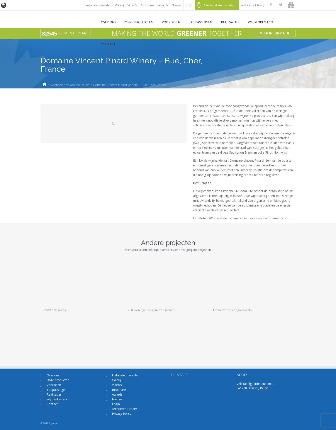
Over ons (108, 22)
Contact (108, 44)
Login (188, 5)
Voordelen (171, 22)
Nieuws (177, 5)
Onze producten (139, 22)
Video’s (132, 5)
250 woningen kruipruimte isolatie (151, 358)
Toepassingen (200, 22)
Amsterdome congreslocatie (233, 358)
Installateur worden (98, 5)
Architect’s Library (252, 5)
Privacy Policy (121, 413)
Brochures (147, 5)
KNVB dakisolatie (55, 358)
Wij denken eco (260, 22)
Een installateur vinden (219, 5)
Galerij (119, 5)
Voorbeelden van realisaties (69, 85)
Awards (163, 5)
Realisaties (230, 22)
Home (44, 85)
